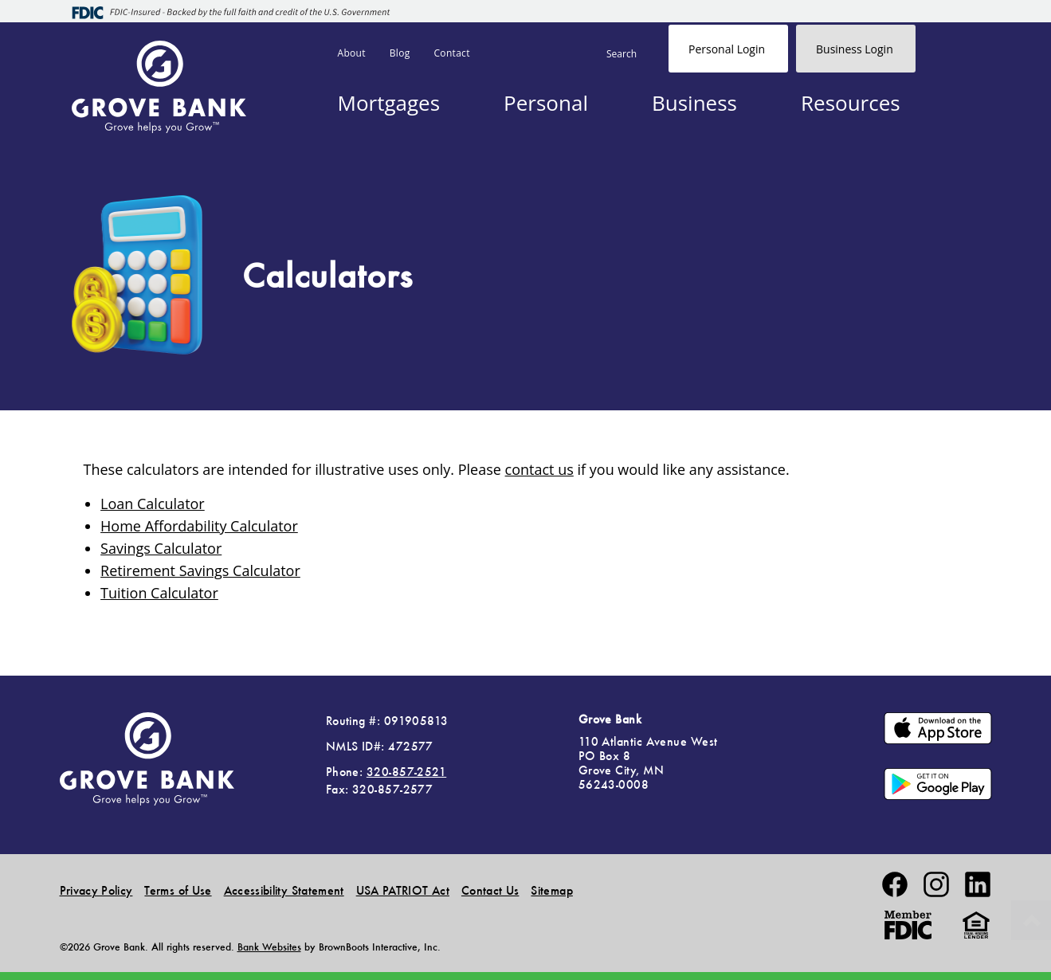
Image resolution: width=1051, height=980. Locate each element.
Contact (452, 53)
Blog (400, 53)
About (352, 53)
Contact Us (490, 890)
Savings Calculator (161, 548)
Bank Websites (269, 947)
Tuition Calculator (159, 592)
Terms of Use (177, 890)
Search (621, 54)
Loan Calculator (152, 503)
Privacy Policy (96, 890)
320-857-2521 (406, 771)
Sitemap (551, 890)
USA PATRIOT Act (402, 890)
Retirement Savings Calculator (200, 570)
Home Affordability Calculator (199, 525)
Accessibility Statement (284, 890)
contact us (539, 469)
